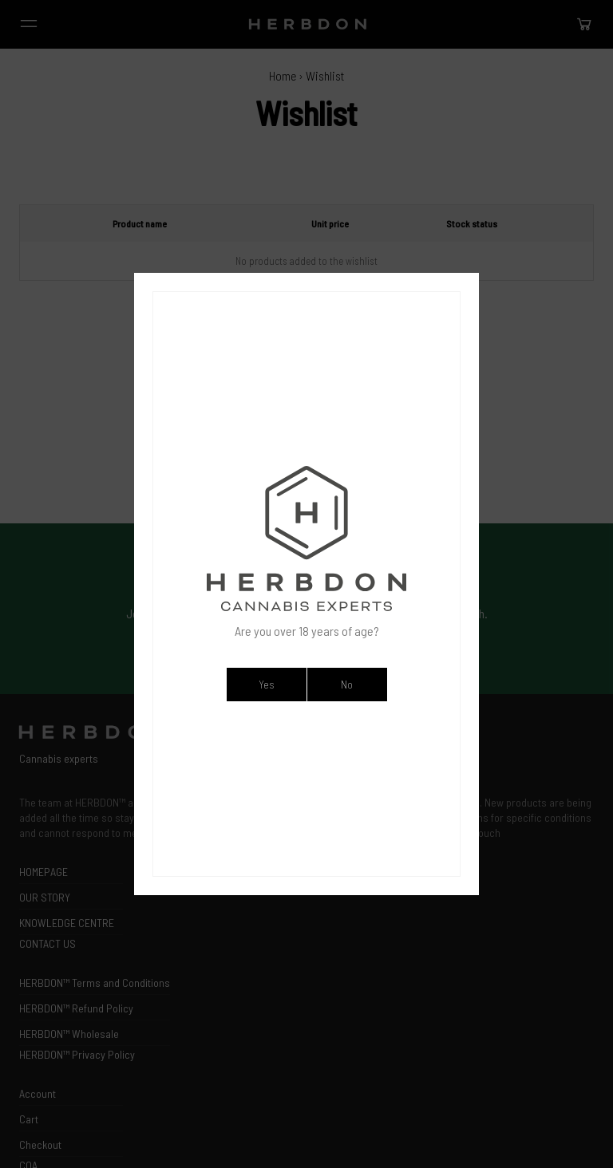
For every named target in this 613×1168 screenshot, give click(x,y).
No (347, 684)
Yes (266, 684)
